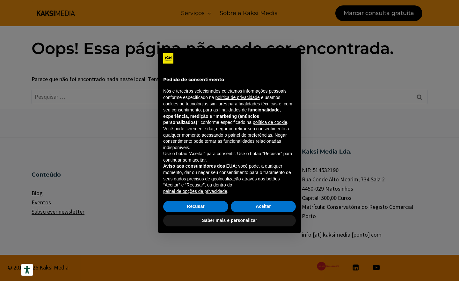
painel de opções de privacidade (195, 191)
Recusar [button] (195, 206)
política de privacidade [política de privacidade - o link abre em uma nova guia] (237, 97)
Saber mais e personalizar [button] (229, 220)
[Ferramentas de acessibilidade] (27, 270)
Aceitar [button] (263, 206)
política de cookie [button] (270, 122)
